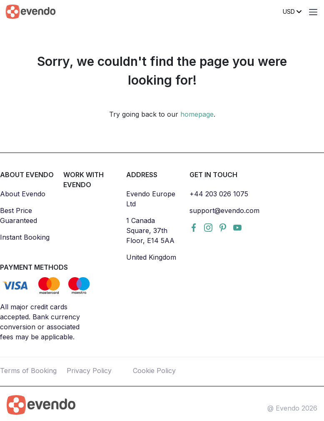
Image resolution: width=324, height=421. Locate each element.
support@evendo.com (224, 210)
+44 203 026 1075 (218, 194)
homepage (197, 114)
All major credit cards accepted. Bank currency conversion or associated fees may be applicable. (40, 322)
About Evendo (22, 194)
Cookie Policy (154, 370)
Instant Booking (25, 237)
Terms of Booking (28, 370)
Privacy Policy (89, 370)
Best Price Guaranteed (18, 215)
